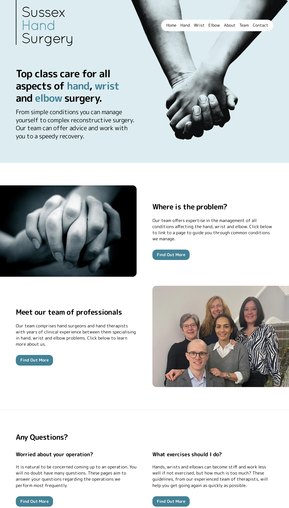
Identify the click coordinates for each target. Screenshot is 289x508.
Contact (260, 25)
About (229, 25)
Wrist (199, 25)
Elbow (214, 25)
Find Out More (171, 255)
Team (244, 25)
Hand (185, 25)
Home (171, 25)
